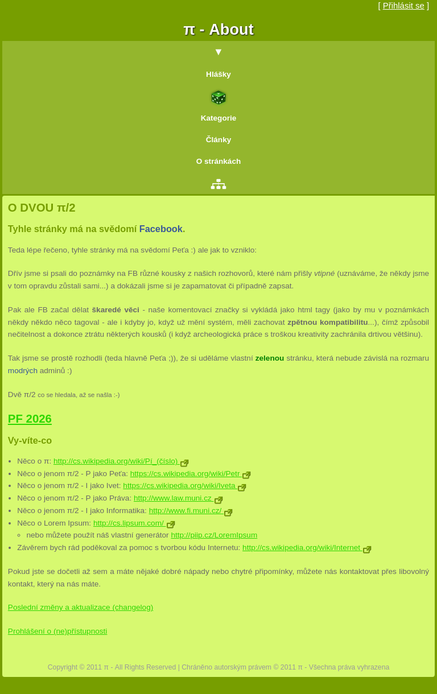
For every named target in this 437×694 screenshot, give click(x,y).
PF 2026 (30, 418)
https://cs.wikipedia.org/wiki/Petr (190, 473)
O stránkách (218, 161)
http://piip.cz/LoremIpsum (214, 535)
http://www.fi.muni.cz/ (191, 510)
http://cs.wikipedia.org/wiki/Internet (307, 547)
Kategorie (219, 118)
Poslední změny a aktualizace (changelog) (80, 607)
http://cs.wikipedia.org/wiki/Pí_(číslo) (121, 461)
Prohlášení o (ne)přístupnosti (58, 631)
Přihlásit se (403, 5)
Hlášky (218, 74)
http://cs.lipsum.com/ (134, 523)
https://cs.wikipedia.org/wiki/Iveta (184, 485)
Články (219, 139)
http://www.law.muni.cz (178, 498)
